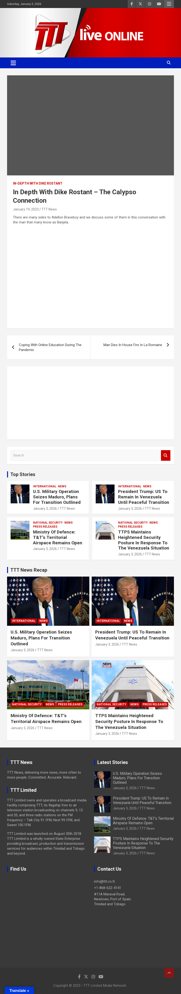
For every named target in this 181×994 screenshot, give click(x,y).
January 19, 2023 (26, 209)
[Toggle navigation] (13, 62)
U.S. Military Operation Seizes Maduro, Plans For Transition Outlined (57, 497)
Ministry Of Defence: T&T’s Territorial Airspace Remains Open (57, 537)
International (44, 486)
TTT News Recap (28, 570)
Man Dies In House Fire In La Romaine (132, 345)
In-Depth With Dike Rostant (37, 183)
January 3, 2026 (45, 508)
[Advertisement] (90, 403)
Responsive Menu (169, 4)
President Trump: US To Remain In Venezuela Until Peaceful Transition (143, 497)
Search (165, 455)
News (62, 486)
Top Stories (22, 474)
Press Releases (45, 526)
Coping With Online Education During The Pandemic (50, 347)
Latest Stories (112, 762)
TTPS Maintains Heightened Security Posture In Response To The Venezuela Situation (143, 540)
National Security (48, 522)
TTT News (49, 209)
